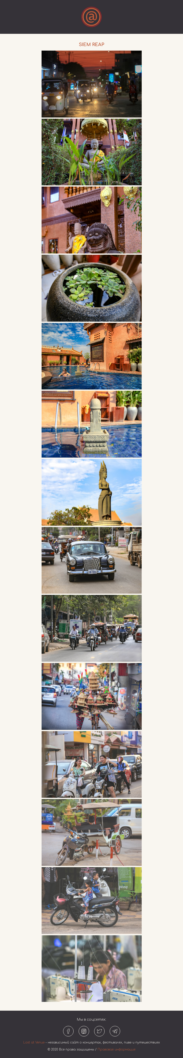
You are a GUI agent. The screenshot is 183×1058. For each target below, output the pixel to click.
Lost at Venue (34, 1042)
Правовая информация (116, 1049)
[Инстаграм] (84, 1031)
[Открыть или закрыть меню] (91, 17)
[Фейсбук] (68, 1031)
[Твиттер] (99, 1031)
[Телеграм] (115, 1031)
